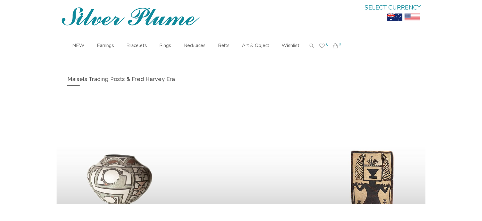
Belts (224, 45)
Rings (165, 45)
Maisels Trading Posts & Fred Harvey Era (121, 79)
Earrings (105, 45)
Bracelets (136, 45)
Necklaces (195, 45)
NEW (78, 45)
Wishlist (290, 45)
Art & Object (255, 45)
